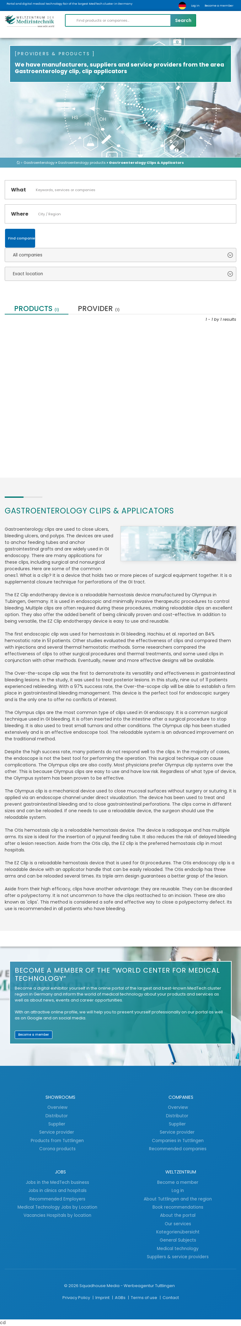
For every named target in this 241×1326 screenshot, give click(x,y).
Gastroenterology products (82, 162)
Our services (178, 1224)
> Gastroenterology (38, 162)
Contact (171, 1298)
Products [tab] (36, 309)
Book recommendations (178, 1207)
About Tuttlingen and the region (178, 1199)
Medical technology (178, 1248)
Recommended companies (177, 1149)
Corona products (57, 1149)
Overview (57, 1107)
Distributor (57, 1116)
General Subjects (178, 1240)
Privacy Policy (76, 1298)
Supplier (57, 1124)
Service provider (57, 1132)
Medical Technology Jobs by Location (57, 1207)
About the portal (177, 1215)
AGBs (120, 1298)
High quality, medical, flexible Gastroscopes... (51, 395)
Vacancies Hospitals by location (57, 1215)
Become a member (219, 6)
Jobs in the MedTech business (57, 1182)
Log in (195, 6)
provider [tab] (99, 309)
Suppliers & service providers (178, 1256)
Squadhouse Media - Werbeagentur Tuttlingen (127, 1286)
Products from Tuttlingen (57, 1140)
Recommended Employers (57, 1199)
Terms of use (144, 1298)
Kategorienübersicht (178, 1232)
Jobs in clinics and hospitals (57, 1190)
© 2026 (71, 1286)
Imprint (102, 1298)
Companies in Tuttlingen (178, 1140)
